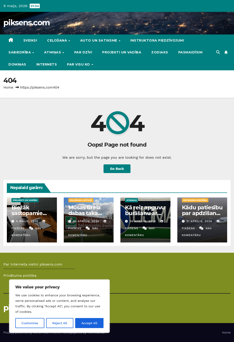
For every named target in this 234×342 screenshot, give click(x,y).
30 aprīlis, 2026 (86, 221)
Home (8, 87)
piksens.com (26, 22)
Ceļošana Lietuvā (81, 200)
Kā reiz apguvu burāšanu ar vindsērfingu (145, 213)
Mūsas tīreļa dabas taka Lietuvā (84, 213)
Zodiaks (159, 52)
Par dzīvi (83, 52)
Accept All (89, 323)
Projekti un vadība (121, 52)
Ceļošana (57, 40)
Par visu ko (79, 64)
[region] (59, 306)
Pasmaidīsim (190, 52)
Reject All (59, 323)
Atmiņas (53, 52)
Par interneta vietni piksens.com (32, 264)
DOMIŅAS (17, 64)
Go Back (117, 169)
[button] (218, 52)
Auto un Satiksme (99, 40)
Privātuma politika (20, 275)
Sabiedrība (20, 52)
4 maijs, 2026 (27, 221)
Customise (29, 323)
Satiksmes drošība (195, 200)
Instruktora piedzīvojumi (157, 40)
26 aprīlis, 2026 (143, 221)
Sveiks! (30, 40)
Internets (46, 64)
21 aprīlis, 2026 (199, 221)
